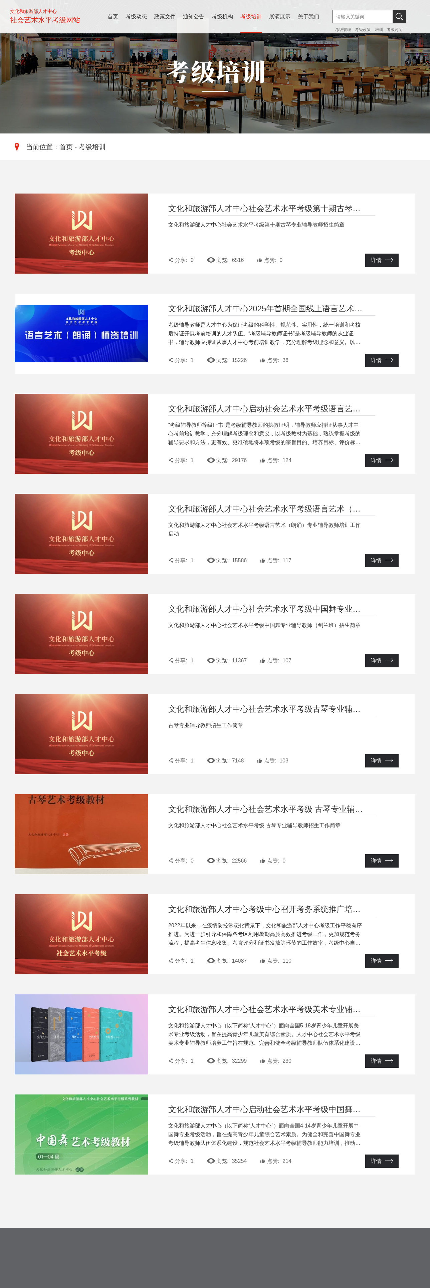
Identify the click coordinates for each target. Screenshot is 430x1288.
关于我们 (308, 16)
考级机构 (222, 16)
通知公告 (193, 16)
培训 (379, 29)
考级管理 (343, 29)
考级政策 (363, 29)
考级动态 (136, 16)
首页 (113, 16)
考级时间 (395, 29)
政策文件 (165, 16)
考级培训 (251, 16)
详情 (382, 260)
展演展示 (279, 16)
